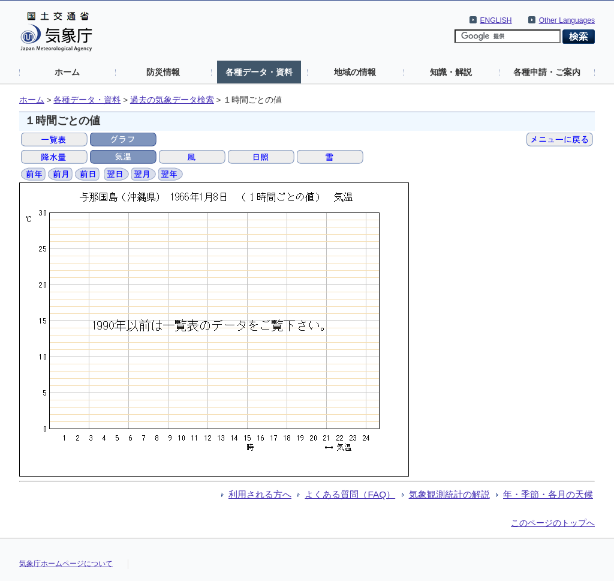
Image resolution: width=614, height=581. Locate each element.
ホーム (67, 72)
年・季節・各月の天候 (548, 494)
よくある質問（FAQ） (350, 494)
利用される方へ (259, 494)
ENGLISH (496, 20)
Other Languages (567, 20)
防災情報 (163, 72)
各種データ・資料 (259, 72)
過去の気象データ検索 (172, 99)
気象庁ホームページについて (66, 563)
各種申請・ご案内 (546, 72)
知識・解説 (451, 72)
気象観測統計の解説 (449, 494)
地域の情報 (355, 72)
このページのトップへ (553, 523)
